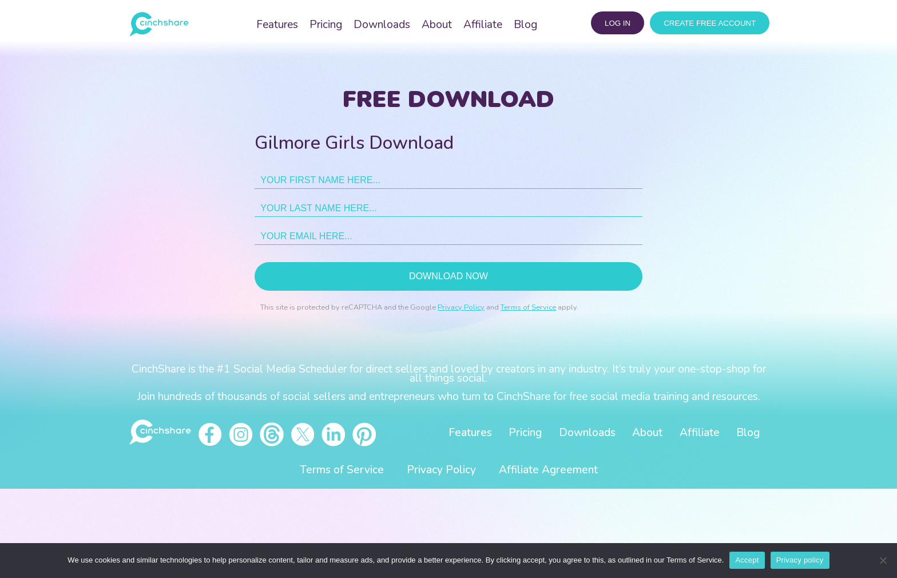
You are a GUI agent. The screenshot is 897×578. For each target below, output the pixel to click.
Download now (448, 276)
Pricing (325, 24)
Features (277, 24)
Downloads (382, 24)
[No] (882, 560)
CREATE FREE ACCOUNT (710, 23)
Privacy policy (800, 560)
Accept (747, 560)
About (437, 24)
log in (617, 23)
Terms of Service (528, 307)
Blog (525, 24)
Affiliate (482, 24)
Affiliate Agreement (548, 469)
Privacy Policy (461, 307)
